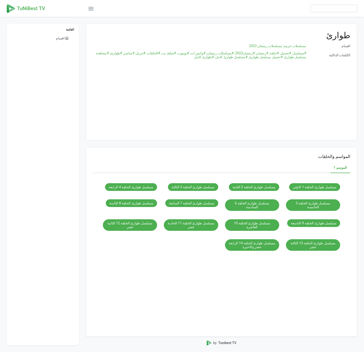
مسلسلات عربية (294, 46)
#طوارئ (115, 53)
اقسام (346, 46)
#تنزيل (140, 53)
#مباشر (128, 53)
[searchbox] (334, 8)
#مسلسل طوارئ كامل (231, 57)
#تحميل (285, 53)
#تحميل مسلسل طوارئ (265, 57)
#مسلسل (298, 53)
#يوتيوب (182, 53)
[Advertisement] (221, 99)
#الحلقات (153, 53)
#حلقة (273, 53)
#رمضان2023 (244, 53)
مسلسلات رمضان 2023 (265, 46)
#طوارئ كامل (204, 57)
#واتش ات (197, 53)
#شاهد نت (168, 53)
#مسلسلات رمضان (219, 53)
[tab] (340, 168)
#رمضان (261, 53)
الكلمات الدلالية (339, 55)
